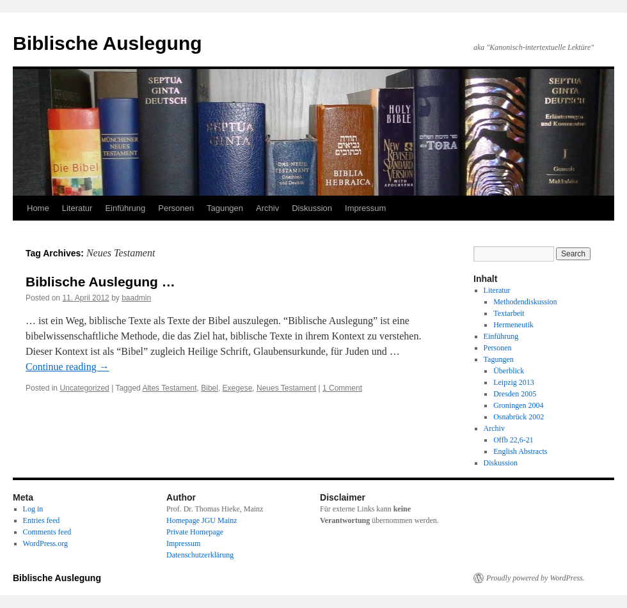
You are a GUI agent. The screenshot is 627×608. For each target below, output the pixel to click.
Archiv (267, 208)
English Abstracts (520, 451)
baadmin (136, 297)
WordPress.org (45, 543)
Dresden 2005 (514, 393)
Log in (33, 508)
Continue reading (67, 366)
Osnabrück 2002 (518, 416)
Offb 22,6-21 (513, 439)
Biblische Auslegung (107, 43)
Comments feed (47, 531)
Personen (176, 208)
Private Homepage (194, 531)
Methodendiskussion (525, 301)
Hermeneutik (513, 324)
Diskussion (312, 208)
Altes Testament (169, 388)
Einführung (125, 208)
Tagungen (225, 208)
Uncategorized (84, 388)
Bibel (209, 388)
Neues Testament (286, 388)
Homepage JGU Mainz (201, 520)
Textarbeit (508, 313)
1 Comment (342, 388)
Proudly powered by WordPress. (535, 577)
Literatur (77, 208)
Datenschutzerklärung (200, 554)
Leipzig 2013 (513, 382)
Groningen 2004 (518, 405)
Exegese (238, 388)
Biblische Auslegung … (100, 281)
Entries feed (41, 520)
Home (38, 208)
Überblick (508, 370)
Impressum (365, 208)
